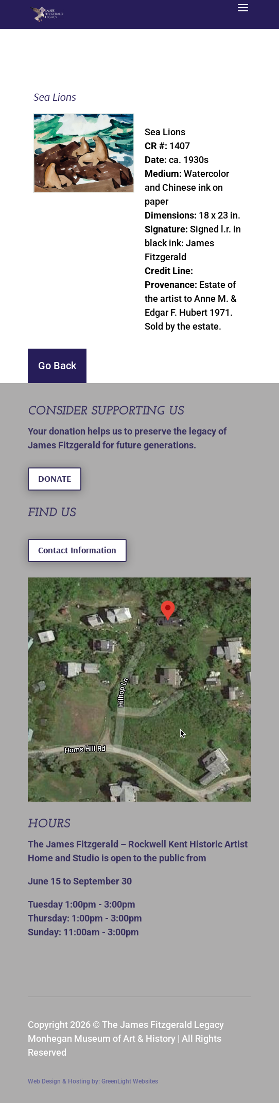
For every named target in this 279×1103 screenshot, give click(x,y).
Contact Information (77, 550)
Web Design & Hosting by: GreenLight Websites (93, 1081)
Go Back (57, 365)
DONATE (54, 478)
